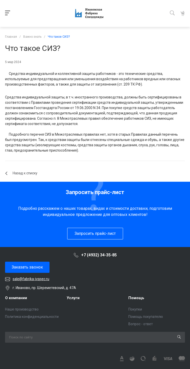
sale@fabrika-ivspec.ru (31, 279)
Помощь (136, 298)
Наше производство (22, 309)
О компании (16, 298)
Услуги (73, 298)
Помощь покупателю (145, 317)
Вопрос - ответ (140, 324)
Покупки (135, 309)
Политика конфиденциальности (32, 317)
